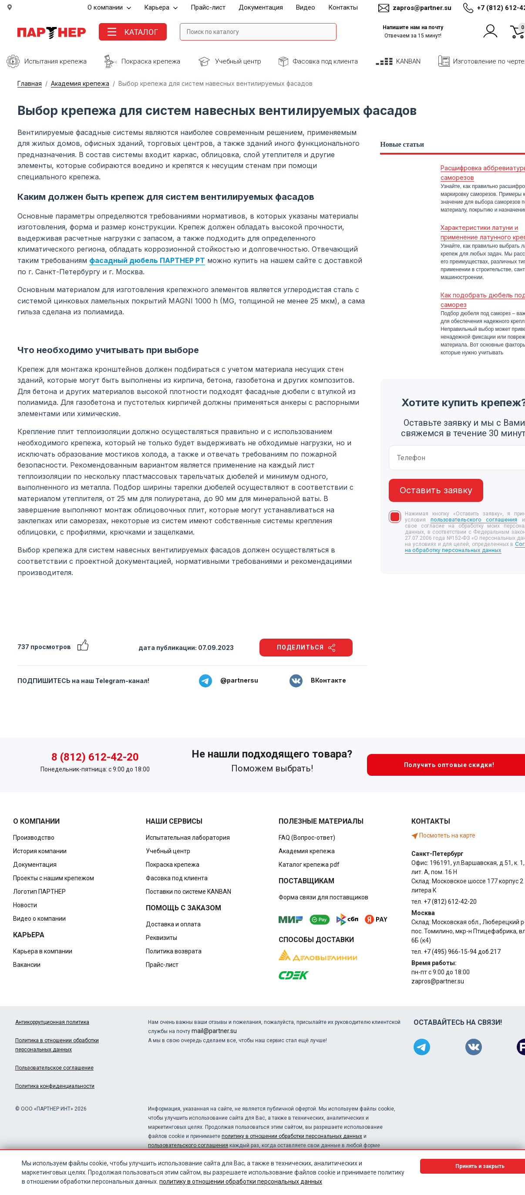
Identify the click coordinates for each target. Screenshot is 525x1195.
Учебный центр (238, 61)
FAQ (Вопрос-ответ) (307, 837)
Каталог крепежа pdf (309, 864)
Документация (261, 7)
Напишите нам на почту (413, 31)
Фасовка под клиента (325, 61)
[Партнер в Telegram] (422, 1047)
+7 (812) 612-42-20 (450, 901)
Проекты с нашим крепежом (53, 878)
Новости (25, 905)
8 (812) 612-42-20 (95, 757)
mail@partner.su (214, 1030)
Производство (33, 837)
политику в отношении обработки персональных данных (292, 1136)
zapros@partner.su (422, 8)
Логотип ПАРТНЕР (39, 891)
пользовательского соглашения (474, 519)
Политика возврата (174, 951)
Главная (29, 83)
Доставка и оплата (173, 924)
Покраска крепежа (150, 61)
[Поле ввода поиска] (258, 31)
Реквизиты (161, 937)
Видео (305, 7)
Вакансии (26, 964)
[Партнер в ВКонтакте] (473, 1047)
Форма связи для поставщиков (323, 897)
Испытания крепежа (55, 61)
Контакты (343, 7)
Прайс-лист (208, 7)
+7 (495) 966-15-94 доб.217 (462, 951)
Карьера (161, 7)
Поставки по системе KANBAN (188, 891)
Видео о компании (39, 918)
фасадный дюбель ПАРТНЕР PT (147, 260)
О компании (109, 7)
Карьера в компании (42, 951)
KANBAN (408, 61)
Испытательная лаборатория (188, 837)
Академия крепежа (80, 83)
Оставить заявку (436, 490)
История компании (40, 851)
